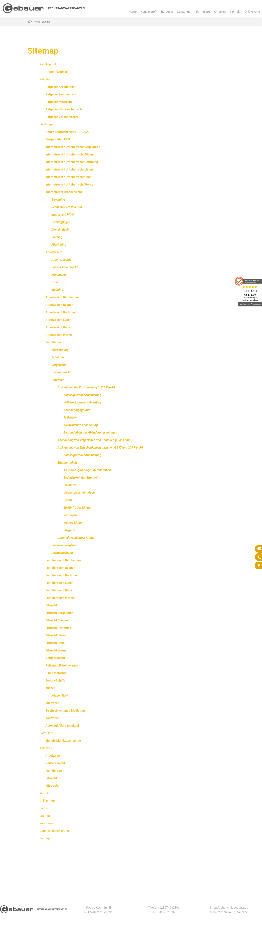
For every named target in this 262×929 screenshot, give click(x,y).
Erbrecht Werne (56, 650)
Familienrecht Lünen (59, 582)
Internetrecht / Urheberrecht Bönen (69, 154)
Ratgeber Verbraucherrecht (64, 109)
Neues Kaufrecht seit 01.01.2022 (67, 132)
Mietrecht (52, 703)
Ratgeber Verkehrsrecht (61, 117)
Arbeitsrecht (53, 252)
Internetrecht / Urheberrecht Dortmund (71, 162)
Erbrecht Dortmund (58, 628)
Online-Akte (252, 11)
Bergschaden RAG (57, 139)
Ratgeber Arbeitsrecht (60, 87)
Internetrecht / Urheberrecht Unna (68, 177)
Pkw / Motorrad (56, 673)
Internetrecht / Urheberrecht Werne (69, 184)
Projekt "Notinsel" (57, 71)
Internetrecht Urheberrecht (63, 192)
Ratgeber (167, 11)
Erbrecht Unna (55, 643)
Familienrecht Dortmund (62, 575)
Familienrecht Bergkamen (63, 560)
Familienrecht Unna (58, 590)
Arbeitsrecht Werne (58, 334)
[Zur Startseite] (44, 12)
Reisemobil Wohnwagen (61, 665)
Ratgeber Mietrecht (58, 102)
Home (132, 11)
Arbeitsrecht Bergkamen (62, 297)
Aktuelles (220, 11)
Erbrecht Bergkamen (59, 613)
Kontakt (235, 11)
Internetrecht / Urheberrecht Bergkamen (72, 147)
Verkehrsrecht (55, 658)
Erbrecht (51, 605)
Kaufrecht (52, 718)
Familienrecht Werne (59, 598)
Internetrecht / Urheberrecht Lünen (69, 169)
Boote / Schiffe (55, 680)
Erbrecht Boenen (56, 620)
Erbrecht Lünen (55, 635)
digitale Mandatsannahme (63, 740)
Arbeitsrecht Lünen (58, 319)
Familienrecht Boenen (60, 567)
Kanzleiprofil (149, 11)
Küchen (50, 688)
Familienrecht (54, 342)
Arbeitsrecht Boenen (59, 304)
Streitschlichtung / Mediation (65, 710)
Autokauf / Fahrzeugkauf (62, 725)
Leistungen (184, 11)
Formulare (203, 11)
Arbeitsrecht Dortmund (61, 312)
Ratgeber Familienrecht (61, 94)
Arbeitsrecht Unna (57, 327)
